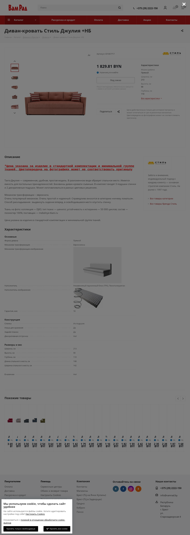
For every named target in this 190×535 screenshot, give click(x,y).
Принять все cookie (56, 528)
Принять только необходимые (20, 528)
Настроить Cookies (35, 514)
